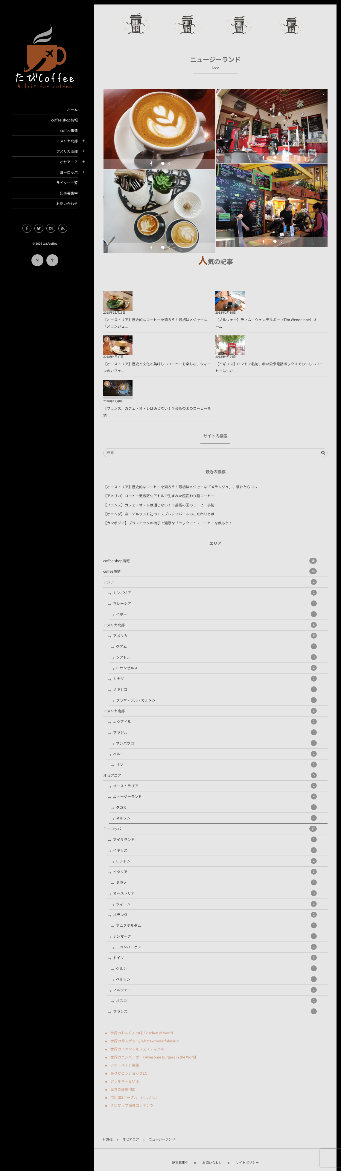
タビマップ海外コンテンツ (131, 1105)
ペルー (215, 754)
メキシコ (215, 689)
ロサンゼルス (216, 668)
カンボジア (215, 593)
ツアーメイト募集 (124, 1065)
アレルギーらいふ (124, 1081)
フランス (215, 1011)
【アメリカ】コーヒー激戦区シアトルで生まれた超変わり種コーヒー (158, 495)
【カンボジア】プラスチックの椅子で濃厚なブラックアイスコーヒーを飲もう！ (167, 523)
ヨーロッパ (69, 172)
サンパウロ (216, 743)
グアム (216, 646)
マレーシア (215, 603)
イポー (216, 614)
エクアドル (215, 722)
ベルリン (216, 979)
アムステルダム (216, 925)
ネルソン (216, 818)
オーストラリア (215, 786)
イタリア (215, 872)
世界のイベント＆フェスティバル (137, 1049)
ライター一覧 (67, 182)
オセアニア (69, 161)
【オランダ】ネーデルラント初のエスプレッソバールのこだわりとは (158, 514)
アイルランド (215, 839)
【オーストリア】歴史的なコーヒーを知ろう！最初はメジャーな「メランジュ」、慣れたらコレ (180, 486)
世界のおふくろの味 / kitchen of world (141, 1033)
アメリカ (215, 636)
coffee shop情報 (64, 120)
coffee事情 (69, 130)
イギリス (215, 850)
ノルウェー (215, 990)
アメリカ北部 (67, 141)
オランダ (215, 915)
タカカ (216, 807)
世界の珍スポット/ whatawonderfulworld (144, 1041)
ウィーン (216, 904)
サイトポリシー (247, 1158)
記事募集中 (69, 193)
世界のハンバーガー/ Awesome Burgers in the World (153, 1057)
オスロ (216, 1001)
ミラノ (216, 882)
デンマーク (215, 936)
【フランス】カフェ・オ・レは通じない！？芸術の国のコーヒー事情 (158, 505)
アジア (210, 582)
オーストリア (215, 893)
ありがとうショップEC (128, 1073)
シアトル (216, 657)
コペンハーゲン (216, 947)
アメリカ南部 (67, 151)
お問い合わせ (67, 203)
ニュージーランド (215, 796)
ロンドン (216, 861)
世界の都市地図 (123, 1089)
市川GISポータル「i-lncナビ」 (134, 1097)
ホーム (72, 109)
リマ (216, 765)
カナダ (215, 679)
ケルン (216, 968)
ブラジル (215, 732)
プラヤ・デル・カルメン (216, 700)
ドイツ (215, 958)
